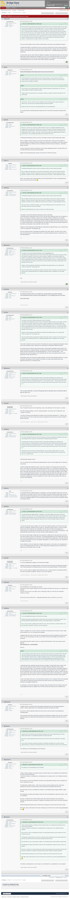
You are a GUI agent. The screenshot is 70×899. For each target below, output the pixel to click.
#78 (67, 726)
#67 (67, 289)
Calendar (14, 7)
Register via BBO (51, 5)
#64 (67, 160)
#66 (67, 245)
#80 (67, 817)
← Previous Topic (51, 877)
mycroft (6, 403)
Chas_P (6, 160)
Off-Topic (14, 10)
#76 (67, 608)
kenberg (6, 187)
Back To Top (4, 896)
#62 (67, 67)
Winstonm (7, 245)
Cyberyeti (6, 18)
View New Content (62, 10)
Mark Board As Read (24, 896)
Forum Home (9, 896)
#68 (67, 312)
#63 (67, 119)
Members (8, 7)
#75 (67, 582)
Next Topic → (65, 877)
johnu (5, 67)
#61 (67, 18)
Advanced (69, 8)
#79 (67, 759)
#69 (67, 368)
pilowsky (6, 289)
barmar (6, 119)
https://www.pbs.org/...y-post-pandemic (29, 644)
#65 (67, 187)
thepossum (7, 702)
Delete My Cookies (16, 896)
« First (9, 12)
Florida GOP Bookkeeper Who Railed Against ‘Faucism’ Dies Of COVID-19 (37, 71)
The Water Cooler (20, 10)
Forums (3, 7)
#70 (67, 403)
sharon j (6, 488)
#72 (67, 488)
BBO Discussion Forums (6, 10)
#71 (67, 429)
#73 (67, 506)
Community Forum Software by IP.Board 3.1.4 (59, 896)
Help (65, 5)
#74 (67, 558)
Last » (24, 12)
